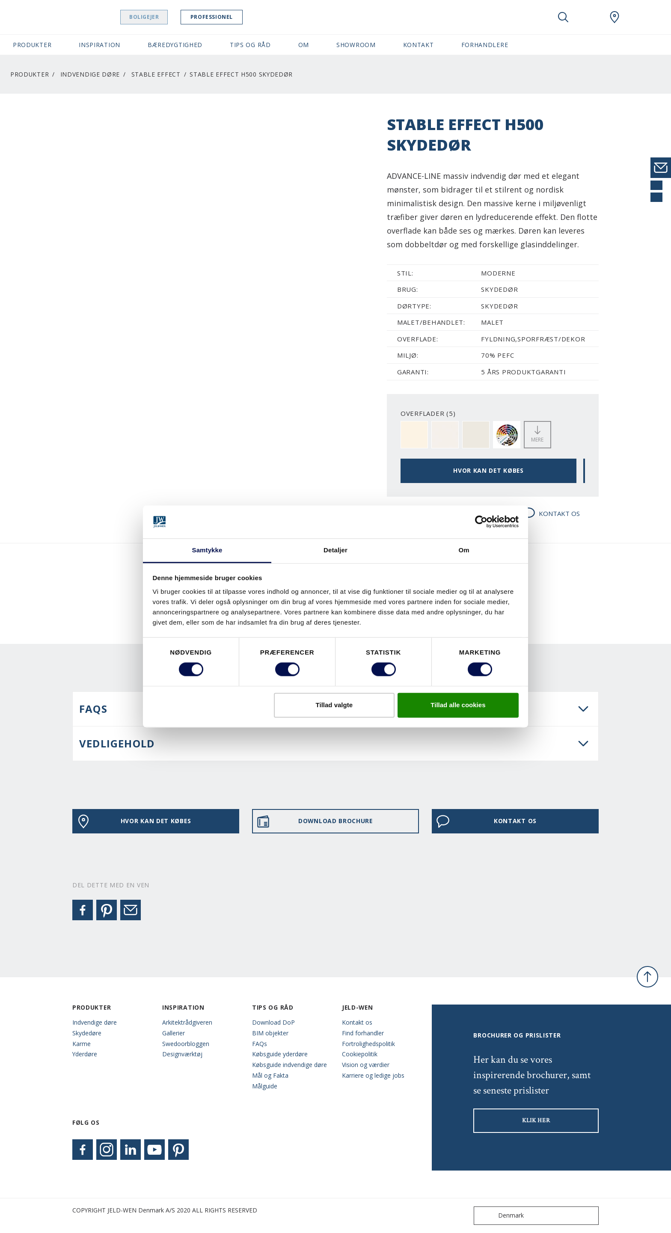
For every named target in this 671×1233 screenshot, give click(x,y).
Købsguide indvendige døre (289, 1065)
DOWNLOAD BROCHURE (314, 821)
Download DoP (273, 1022)
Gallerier (173, 1033)
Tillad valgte (334, 704)
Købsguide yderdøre (280, 1054)
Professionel (220, 17)
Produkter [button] (32, 45)
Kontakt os (357, 1022)
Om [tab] (463, 550)
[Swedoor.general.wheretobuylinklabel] (614, 17)
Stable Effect (156, 74)
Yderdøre (84, 1054)
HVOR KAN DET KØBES (488, 470)
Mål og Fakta (270, 1075)
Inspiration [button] (99, 45)
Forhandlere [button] (484, 45)
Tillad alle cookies (458, 704)
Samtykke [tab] (207, 550)
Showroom (356, 45)
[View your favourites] (589, 17)
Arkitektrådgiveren (187, 1022)
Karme (81, 1044)
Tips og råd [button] (250, 45)
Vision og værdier (365, 1065)
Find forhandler (363, 1033)
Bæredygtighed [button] (175, 45)
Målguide (264, 1086)
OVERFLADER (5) (428, 413)
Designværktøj (182, 1054)
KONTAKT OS (551, 514)
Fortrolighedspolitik (368, 1044)
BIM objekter (270, 1033)
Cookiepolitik (359, 1054)
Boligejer (152, 17)
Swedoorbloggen (185, 1044)
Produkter (29, 74)
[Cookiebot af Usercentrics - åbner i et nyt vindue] (481, 522)
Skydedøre (86, 1033)
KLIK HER (536, 1120)
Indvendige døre (90, 74)
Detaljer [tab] (335, 550)
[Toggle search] (563, 17)
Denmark (501, 1215)
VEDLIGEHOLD (116, 743)
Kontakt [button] (418, 45)
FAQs (259, 1044)
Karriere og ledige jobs (373, 1075)
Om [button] (303, 45)
